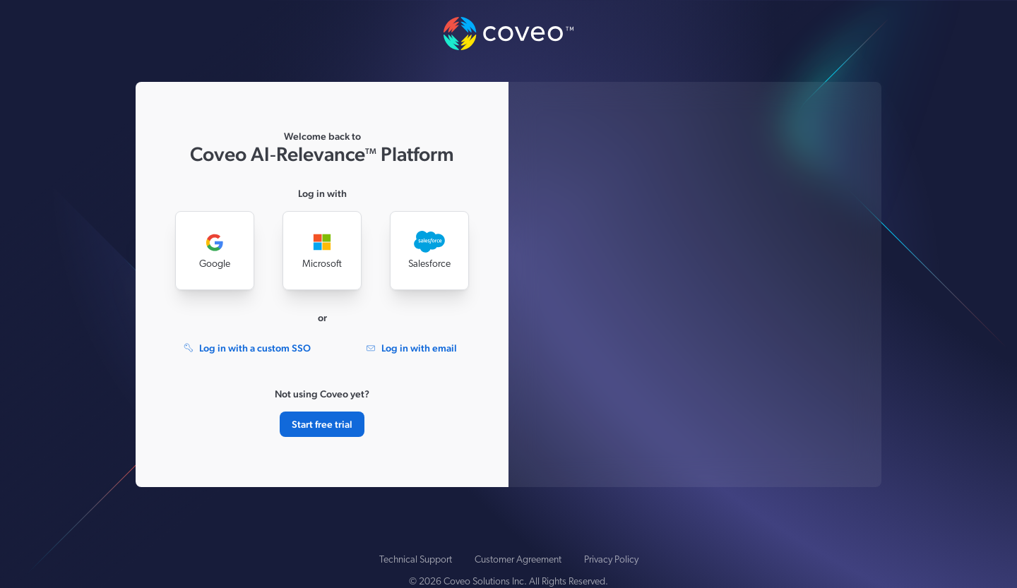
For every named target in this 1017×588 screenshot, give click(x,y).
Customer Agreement (518, 560)
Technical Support (415, 560)
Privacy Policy (611, 560)
